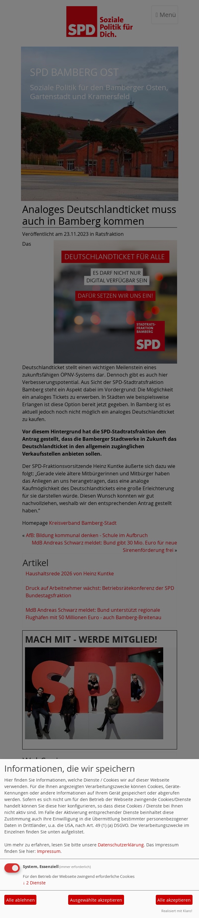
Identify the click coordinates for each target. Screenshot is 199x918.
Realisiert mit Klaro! (176, 910)
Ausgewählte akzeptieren (96, 900)
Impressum (48, 851)
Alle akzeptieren (174, 900)
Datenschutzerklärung (121, 845)
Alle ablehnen (20, 900)
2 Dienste (34, 883)
